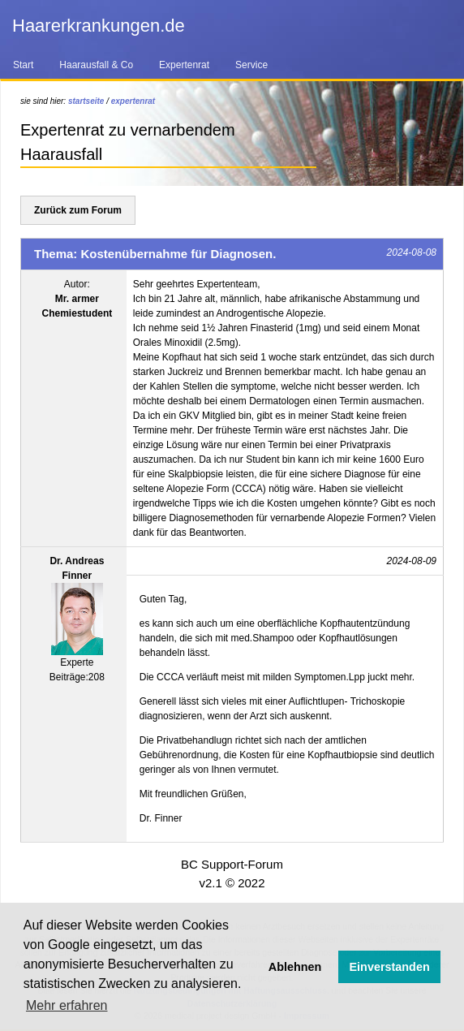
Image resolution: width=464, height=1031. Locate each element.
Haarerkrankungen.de (98, 25)
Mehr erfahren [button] (67, 1005)
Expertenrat (184, 65)
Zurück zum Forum (78, 210)
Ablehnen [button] (295, 966)
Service (251, 65)
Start (23, 65)
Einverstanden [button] (390, 966)
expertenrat (133, 101)
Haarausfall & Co (96, 65)
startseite (86, 101)
